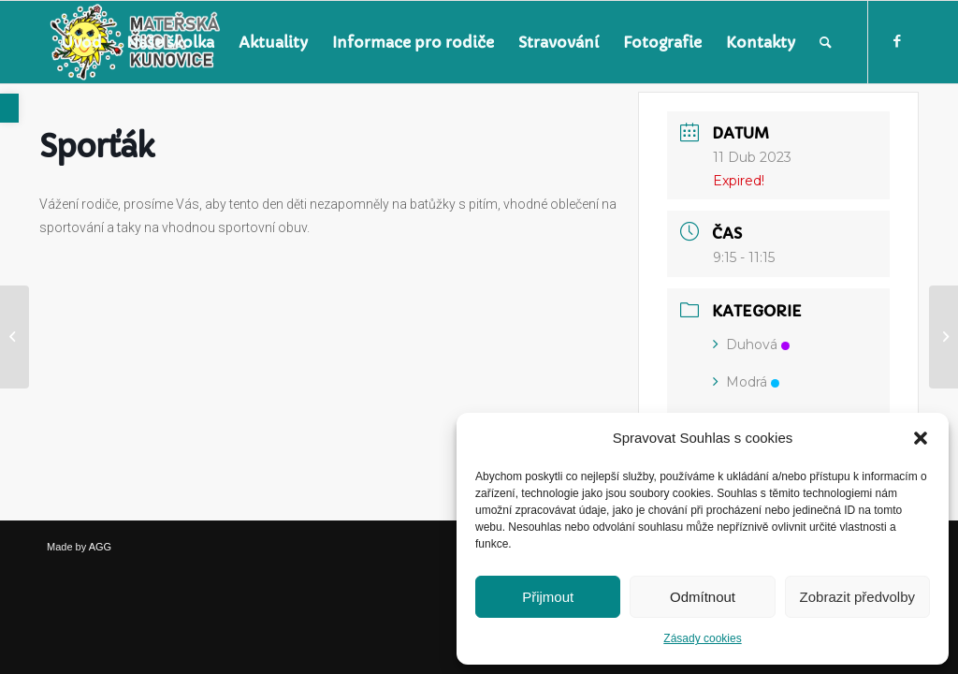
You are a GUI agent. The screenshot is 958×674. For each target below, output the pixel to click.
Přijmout (547, 597)
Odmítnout (702, 597)
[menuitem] (81, 42)
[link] (9, 108)
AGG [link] (100, 546)
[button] (920, 438)
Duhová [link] (751, 344)
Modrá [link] (746, 382)
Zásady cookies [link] (702, 638)
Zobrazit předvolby (857, 597)
